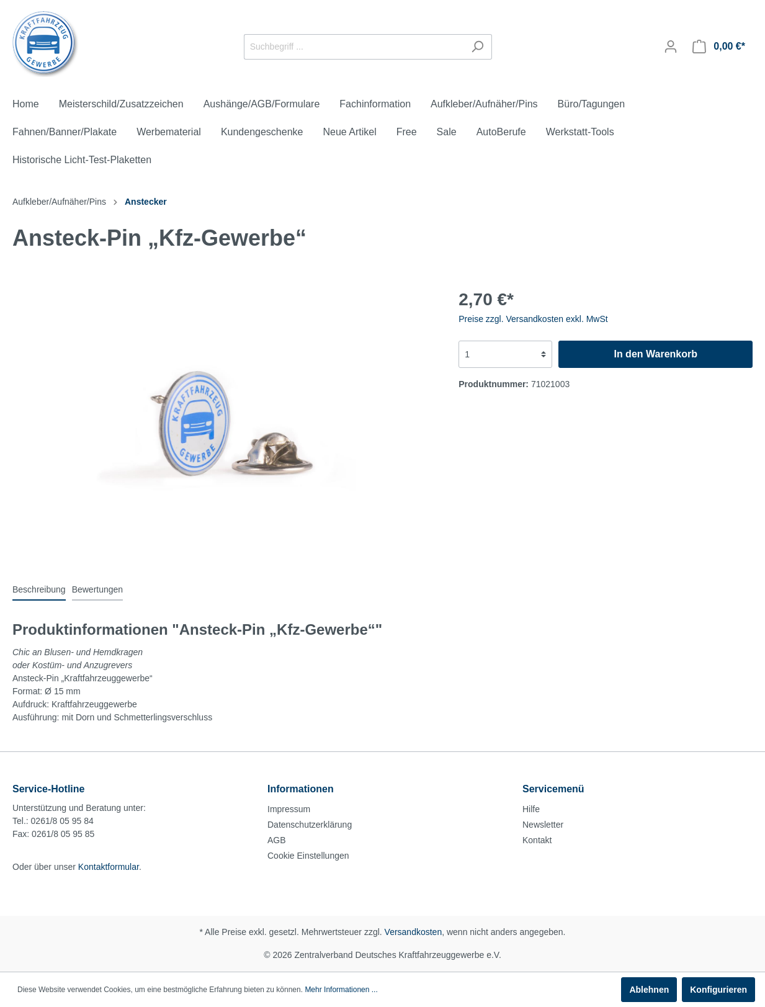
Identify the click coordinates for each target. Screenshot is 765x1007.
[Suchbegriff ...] (353, 47)
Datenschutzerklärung (309, 825)
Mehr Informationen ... (341, 989)
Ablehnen (649, 990)
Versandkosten (413, 932)
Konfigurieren (718, 990)
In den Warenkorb (655, 354)
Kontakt (537, 840)
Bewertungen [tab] (97, 589)
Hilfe (531, 809)
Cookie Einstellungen (308, 856)
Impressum (288, 809)
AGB (276, 840)
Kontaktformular (108, 867)
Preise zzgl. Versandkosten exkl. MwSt (533, 319)
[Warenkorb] (719, 46)
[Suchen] (477, 47)
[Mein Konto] (670, 46)
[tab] (39, 589)
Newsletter (542, 825)
